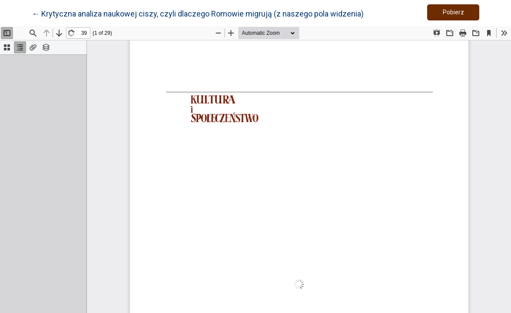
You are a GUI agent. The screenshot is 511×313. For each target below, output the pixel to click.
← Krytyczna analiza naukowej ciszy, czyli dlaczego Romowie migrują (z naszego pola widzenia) (198, 13)
